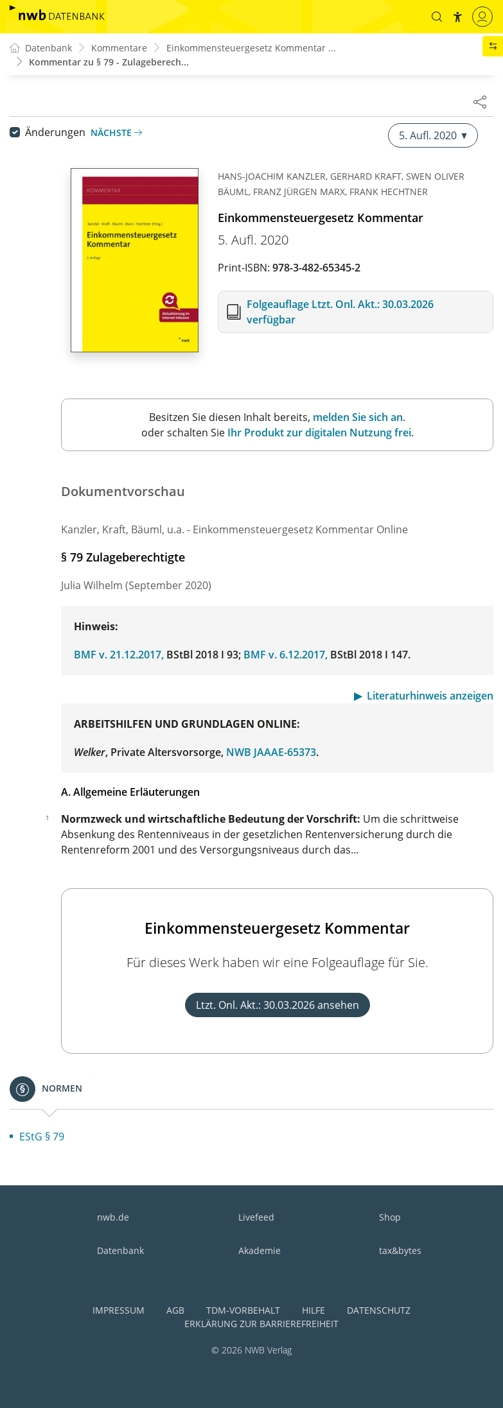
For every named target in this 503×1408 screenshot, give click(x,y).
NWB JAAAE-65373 (271, 752)
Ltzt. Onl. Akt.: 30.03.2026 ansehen (277, 1005)
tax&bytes (400, 1250)
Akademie (259, 1250)
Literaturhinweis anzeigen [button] (430, 696)
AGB (175, 1310)
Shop (390, 1217)
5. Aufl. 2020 (433, 135)
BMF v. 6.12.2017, (285, 655)
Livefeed (256, 1217)
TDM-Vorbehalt (243, 1310)
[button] (437, 17)
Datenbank (120, 1250)
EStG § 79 (41, 1136)
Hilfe (313, 1310)
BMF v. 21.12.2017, (119, 655)
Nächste (116, 132)
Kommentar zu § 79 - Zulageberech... (109, 62)
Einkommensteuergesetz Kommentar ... (251, 48)
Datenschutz (378, 1310)
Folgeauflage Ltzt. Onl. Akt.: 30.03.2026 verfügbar (340, 312)
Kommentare (119, 48)
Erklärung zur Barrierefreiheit (261, 1324)
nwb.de (113, 1217)
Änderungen (55, 132)
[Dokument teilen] (479, 101)
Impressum (119, 1310)
